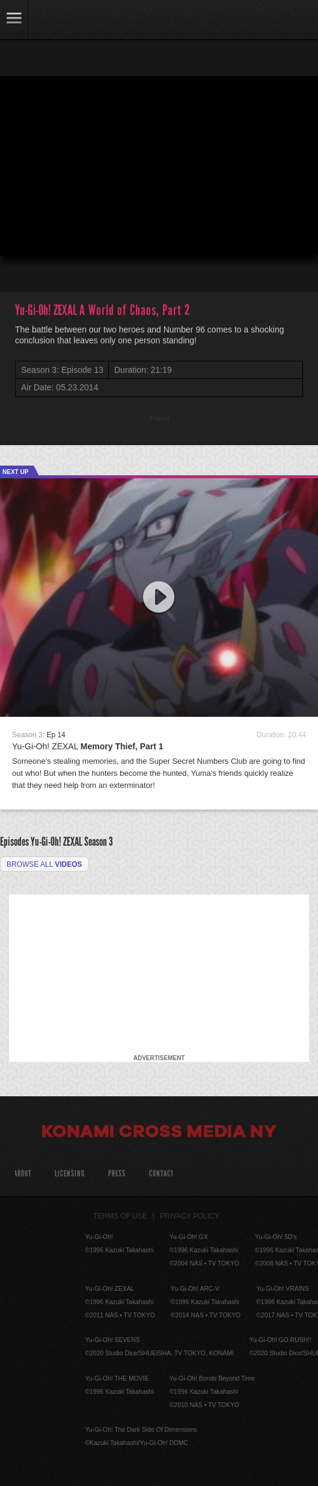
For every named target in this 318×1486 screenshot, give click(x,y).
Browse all (44, 864)
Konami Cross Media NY (159, 1133)
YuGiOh (72, 20)
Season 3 (98, 841)
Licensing (70, 1174)
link (14, 19)
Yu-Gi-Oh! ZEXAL (88, 746)
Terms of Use (120, 1216)
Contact (161, 1174)
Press (117, 1174)
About (22, 1174)
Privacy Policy (189, 1216)
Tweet (159, 418)
